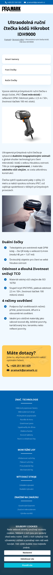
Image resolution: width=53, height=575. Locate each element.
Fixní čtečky (10, 69)
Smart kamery (12, 59)
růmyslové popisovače (27, 415)
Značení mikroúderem (26, 509)
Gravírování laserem (26, 505)
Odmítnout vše (27, 559)
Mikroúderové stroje (26, 412)
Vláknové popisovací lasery (26, 408)
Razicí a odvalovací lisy (26, 438)
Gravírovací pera (26, 423)
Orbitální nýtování (26, 485)
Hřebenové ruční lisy (26, 458)
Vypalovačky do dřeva (26, 427)
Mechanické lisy (26, 469)
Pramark (7, 39)
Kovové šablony (26, 435)
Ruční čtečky (11, 80)
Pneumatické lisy (26, 466)
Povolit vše (27, 565)
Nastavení (27, 553)
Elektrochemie (26, 431)
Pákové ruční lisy (26, 462)
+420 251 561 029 (14, 2)
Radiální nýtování (26, 489)
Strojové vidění (18, 39)
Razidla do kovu (26, 419)
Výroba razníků (26, 513)
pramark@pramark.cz (36, 2)
